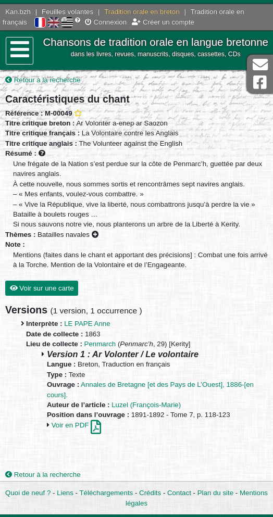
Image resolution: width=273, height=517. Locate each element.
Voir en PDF (76, 425)
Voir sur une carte (42, 288)
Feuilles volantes (67, 12)
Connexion (106, 22)
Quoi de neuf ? (28, 493)
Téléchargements (106, 493)
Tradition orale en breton (141, 12)
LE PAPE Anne (87, 323)
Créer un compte (163, 22)
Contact (179, 493)
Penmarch (100, 344)
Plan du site (215, 493)
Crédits (150, 493)
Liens (65, 493)
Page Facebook (260, 82)
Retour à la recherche (43, 80)
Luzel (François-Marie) (146, 405)
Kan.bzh (18, 12)
